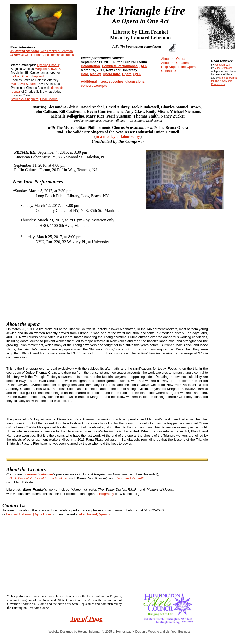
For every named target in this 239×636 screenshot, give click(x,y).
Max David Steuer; (23, 84)
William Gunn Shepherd (28, 76)
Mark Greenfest (223, 68)
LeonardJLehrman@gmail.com (28, 514)
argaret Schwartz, (49, 69)
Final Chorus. (49, 99)
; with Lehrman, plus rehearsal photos (48, 55)
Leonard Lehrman (39, 474)
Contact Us (169, 71)
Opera (127, 74)
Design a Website (147, 631)
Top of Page (86, 618)
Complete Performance (120, 66)
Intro (84, 74)
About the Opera (173, 59)
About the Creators (175, 63)
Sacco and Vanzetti (129, 478)
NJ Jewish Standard (24, 51)
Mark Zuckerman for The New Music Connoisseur (224, 81)
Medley (95, 74)
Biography (106, 494)
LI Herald (16, 55)
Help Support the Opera (178, 67)
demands (57, 88)
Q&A (143, 66)
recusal (16, 91)
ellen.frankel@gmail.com (97, 514)
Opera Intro (111, 74)
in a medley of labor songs (118, 136)
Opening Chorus (48, 65)
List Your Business (178, 631)
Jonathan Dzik (222, 64)
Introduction (90, 66)
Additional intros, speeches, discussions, (113, 81)
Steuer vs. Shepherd (24, 99)
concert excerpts (94, 86)
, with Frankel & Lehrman (56, 51)
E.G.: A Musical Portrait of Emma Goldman (37, 478)
